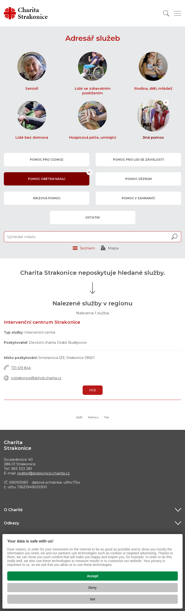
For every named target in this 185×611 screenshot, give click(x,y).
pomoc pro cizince (46, 159)
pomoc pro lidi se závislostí (138, 159)
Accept (92, 576)
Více (92, 390)
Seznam (87, 248)
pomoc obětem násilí (46, 179)
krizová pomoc (46, 198)
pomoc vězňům (138, 179)
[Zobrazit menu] (177, 13)
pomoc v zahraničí (138, 198)
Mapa (113, 248)
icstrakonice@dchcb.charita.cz (36, 378)
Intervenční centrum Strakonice (42, 322)
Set (92, 599)
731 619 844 (21, 368)
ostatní (92, 217)
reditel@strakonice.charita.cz (43, 473)
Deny (92, 588)
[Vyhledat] (166, 13)
